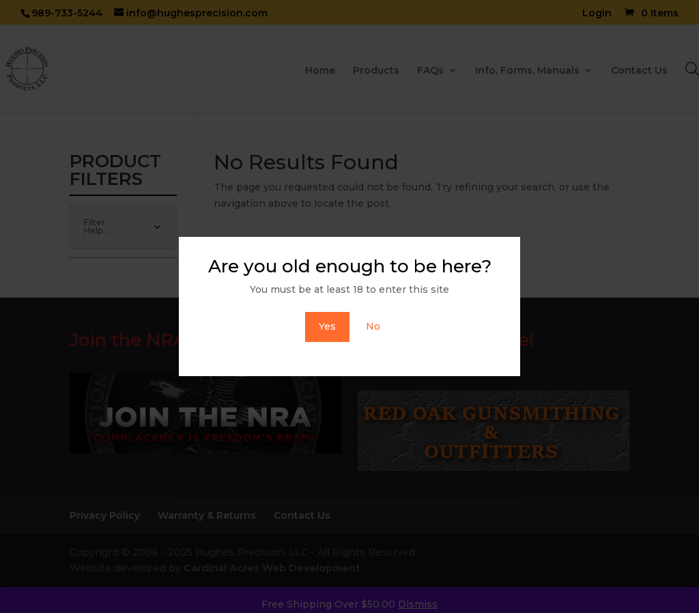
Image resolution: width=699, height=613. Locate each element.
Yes (327, 326)
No (373, 326)
